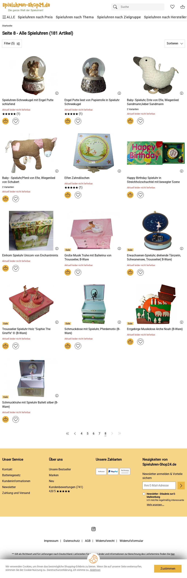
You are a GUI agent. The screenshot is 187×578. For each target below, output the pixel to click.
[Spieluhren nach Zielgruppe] (119, 17)
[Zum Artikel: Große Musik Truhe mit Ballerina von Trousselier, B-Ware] (93, 257)
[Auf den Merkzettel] (15, 121)
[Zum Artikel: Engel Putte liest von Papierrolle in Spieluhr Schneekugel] (93, 102)
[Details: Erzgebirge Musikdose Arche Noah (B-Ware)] (130, 323)
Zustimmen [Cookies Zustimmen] (168, 568)
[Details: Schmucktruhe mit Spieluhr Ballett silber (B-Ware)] (6, 396)
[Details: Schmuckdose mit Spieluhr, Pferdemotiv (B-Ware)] (68, 323)
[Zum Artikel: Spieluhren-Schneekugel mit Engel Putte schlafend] (31, 102)
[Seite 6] (93, 433)
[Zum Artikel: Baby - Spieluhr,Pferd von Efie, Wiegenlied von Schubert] (31, 153)
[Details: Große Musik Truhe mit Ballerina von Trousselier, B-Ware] (68, 249)
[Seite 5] (87, 433)
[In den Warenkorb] (5, 121)
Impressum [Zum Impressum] (51, 541)
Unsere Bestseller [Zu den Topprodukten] (60, 469)
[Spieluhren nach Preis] (35, 17)
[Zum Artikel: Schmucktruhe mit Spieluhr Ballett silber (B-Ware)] (31, 405)
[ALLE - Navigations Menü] (9, 17)
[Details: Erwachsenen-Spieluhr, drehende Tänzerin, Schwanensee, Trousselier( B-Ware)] (130, 249)
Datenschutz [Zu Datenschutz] (72, 541)
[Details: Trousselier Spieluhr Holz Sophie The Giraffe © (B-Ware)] (6, 323)
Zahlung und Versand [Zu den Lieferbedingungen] (16, 493)
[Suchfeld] (137, 6)
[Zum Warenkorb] (182, 7)
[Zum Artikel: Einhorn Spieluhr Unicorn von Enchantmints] (30, 255)
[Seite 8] (105, 433)
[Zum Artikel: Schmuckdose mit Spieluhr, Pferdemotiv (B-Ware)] (93, 331)
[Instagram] (93, 529)
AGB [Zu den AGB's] (88, 541)
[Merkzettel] (172, 7)
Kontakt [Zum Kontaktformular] (7, 469)
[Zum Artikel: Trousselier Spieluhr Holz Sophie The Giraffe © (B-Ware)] (31, 331)
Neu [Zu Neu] (51, 481)
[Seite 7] (99, 433)
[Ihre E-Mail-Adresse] (159, 485)
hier (173, 554)
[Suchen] (116, 6)
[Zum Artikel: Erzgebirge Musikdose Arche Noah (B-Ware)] (155, 329)
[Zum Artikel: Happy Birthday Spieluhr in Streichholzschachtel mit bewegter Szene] (156, 180)
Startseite (7, 25)
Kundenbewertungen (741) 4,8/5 (66, 489)
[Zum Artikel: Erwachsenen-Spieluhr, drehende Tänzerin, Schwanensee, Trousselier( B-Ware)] (156, 257)
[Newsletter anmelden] (181, 485)
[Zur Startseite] (26, 6)
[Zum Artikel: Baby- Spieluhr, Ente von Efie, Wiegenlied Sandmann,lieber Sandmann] (156, 75)
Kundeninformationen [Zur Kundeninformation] (16, 481)
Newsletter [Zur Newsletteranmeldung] (9, 487)
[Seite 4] (81, 433)
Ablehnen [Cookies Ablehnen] (95, 569)
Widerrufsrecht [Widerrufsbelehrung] (105, 541)
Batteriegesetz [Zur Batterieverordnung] (11, 475)
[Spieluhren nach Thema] (75, 17)
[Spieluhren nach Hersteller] (165, 17)
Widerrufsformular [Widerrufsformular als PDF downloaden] (131, 541)
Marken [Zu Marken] (54, 475)
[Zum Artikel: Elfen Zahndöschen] (76, 178)
